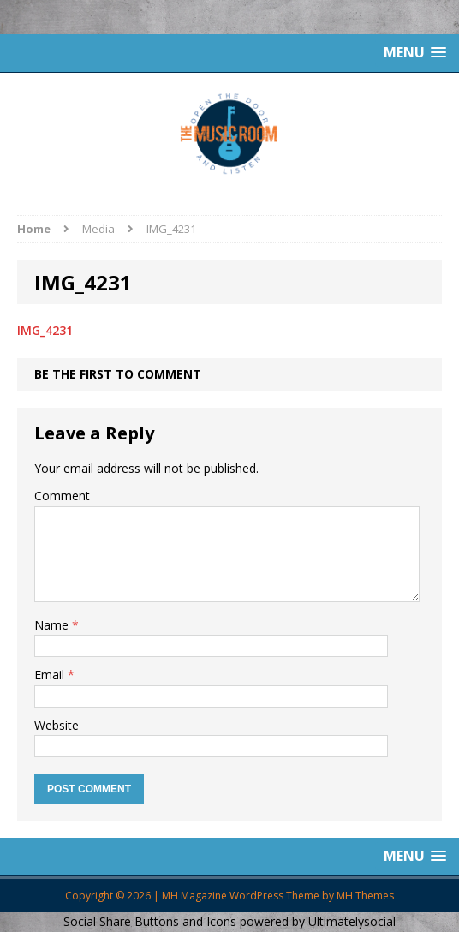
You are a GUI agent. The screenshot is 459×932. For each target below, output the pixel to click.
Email (51, 674)
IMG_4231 (45, 330)
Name (53, 625)
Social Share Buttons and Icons (149, 921)
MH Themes (365, 895)
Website (56, 725)
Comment (62, 495)
